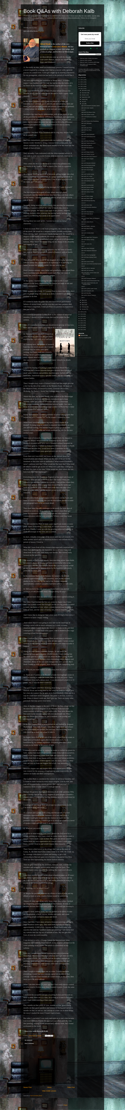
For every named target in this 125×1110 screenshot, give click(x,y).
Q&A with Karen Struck (87, 214)
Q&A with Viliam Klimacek (87, 248)
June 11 (83, 224)
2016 (81, 320)
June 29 (83, 119)
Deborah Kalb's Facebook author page (89, 62)
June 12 (83, 216)
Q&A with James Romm (87, 222)
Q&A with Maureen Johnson (88, 163)
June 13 (83, 209)
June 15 (83, 194)
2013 (81, 327)
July (83, 101)
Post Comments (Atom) (36, 1095)
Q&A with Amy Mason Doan (88, 112)
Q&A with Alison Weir (86, 205)
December (84, 90)
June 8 (83, 241)
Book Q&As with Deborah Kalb (58, 11)
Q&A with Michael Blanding (88, 200)
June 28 (83, 125)
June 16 (83, 183)
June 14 (83, 203)
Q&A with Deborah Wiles (87, 187)
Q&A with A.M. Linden (86, 176)
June (83, 103)
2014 (81, 325)
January (84, 309)
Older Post (71, 1087)
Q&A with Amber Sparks (87, 108)
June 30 (83, 110)
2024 (81, 82)
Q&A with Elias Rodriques (87, 141)
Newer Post (27, 1087)
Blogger (65, 1105)
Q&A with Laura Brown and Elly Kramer (91, 263)
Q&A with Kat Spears (86, 145)
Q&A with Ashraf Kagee (87, 169)
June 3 (83, 276)
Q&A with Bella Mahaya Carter (89, 257)
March (83, 304)
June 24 (83, 161)
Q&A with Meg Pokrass (87, 167)
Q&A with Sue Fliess (86, 130)
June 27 (83, 132)
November (84, 92)
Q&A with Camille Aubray (87, 174)
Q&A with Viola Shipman (87, 211)
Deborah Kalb (84, 335)
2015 (81, 323)
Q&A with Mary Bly (86, 293)
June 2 (83, 286)
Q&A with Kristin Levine (87, 189)
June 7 (83, 246)
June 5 (83, 259)
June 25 (83, 149)
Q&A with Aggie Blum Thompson (89, 237)
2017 (81, 318)
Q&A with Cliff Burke (86, 123)
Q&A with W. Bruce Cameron (88, 295)
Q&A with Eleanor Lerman (87, 154)
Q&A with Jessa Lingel (87, 198)
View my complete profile (85, 337)
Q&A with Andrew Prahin (87, 261)
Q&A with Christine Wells (87, 233)
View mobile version (49, 1091)
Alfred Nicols (45, 44)
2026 (81, 77)
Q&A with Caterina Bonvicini (88, 143)
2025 (81, 79)
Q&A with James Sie (86, 244)
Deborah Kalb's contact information (88, 58)
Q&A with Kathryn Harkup (87, 239)
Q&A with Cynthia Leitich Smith (89, 288)
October (84, 95)
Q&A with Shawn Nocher (87, 152)
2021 (81, 88)
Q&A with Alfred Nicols (87, 228)
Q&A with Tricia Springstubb (88, 255)
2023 (81, 84)
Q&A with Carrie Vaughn (87, 158)
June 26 (83, 139)
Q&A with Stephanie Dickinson (89, 250)
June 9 (83, 235)
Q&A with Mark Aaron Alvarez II (89, 156)
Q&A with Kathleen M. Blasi (88, 180)
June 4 (83, 266)
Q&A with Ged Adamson (87, 147)
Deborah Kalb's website (86, 60)
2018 (81, 316)
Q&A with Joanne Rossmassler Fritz (90, 280)
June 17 (83, 172)
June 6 (83, 252)
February (84, 307)
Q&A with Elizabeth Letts (87, 290)
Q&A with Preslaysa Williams (88, 278)
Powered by (90, 48)
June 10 (83, 230)
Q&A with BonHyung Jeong (88, 165)
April (83, 302)
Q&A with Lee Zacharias (87, 270)
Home (49, 1087)
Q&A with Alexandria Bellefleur (89, 207)
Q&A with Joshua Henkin (87, 191)
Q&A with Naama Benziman (88, 136)
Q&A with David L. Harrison (88, 226)
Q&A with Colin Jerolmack (87, 134)
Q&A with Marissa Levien (87, 178)
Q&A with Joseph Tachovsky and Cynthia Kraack (89, 283)
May (83, 300)
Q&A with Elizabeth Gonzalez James (90, 105)
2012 (81, 329)
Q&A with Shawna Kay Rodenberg (90, 121)
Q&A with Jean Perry (86, 127)
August (84, 99)
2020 (81, 311)
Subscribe (90, 43)
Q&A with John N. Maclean (88, 268)
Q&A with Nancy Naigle (87, 196)
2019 (81, 314)
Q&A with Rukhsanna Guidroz (88, 116)
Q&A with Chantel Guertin (87, 114)
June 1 (83, 297)
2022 (81, 86)
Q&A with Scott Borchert (87, 185)
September (85, 97)
